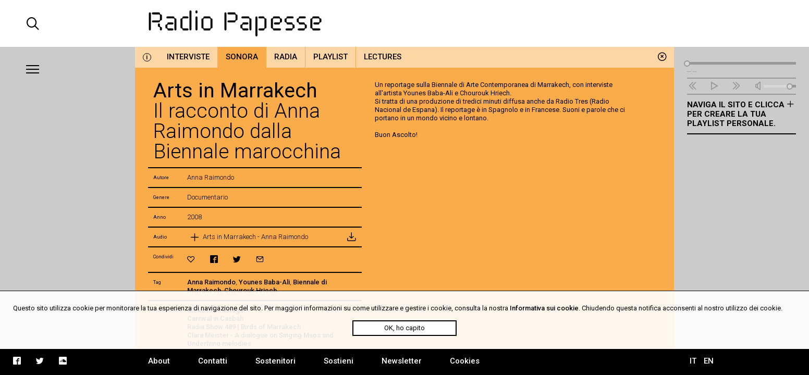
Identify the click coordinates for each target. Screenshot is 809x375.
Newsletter (402, 361)
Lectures (382, 56)
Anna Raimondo (211, 282)
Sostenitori (275, 361)
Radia (285, 56)
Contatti (212, 361)
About (159, 361)
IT (693, 361)
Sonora (242, 56)
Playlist (330, 56)
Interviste (188, 56)
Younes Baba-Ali (264, 282)
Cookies (465, 361)
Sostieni (338, 361)
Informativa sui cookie (544, 308)
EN (709, 361)
